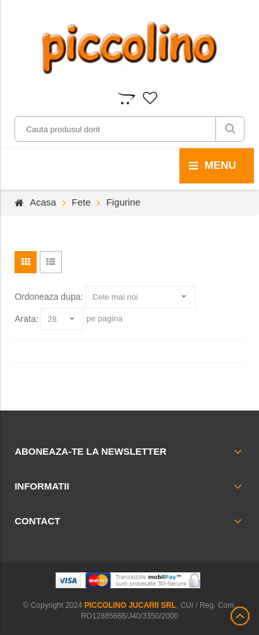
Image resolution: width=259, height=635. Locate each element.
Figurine (123, 202)
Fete (81, 202)
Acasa (43, 202)
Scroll (240, 616)
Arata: (26, 319)
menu (212, 165)
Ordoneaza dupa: (49, 297)
